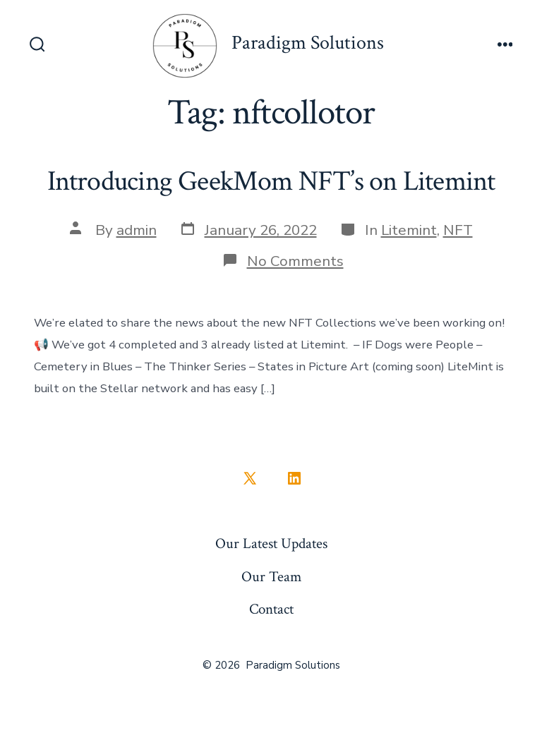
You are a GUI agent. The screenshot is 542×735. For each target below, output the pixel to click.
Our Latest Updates (271, 543)
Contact (271, 609)
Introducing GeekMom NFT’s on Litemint (271, 181)
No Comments (295, 261)
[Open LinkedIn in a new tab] (294, 478)
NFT (458, 230)
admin (136, 230)
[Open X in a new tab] (250, 478)
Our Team (271, 576)
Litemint (409, 230)
